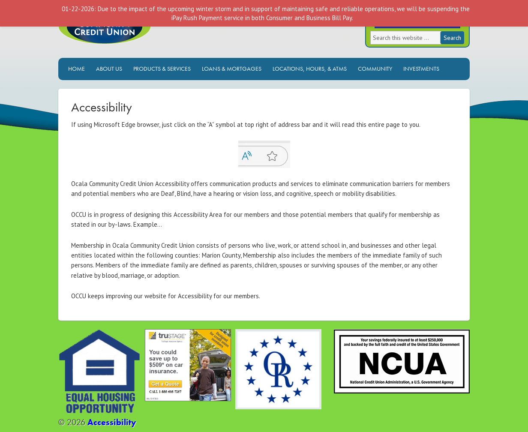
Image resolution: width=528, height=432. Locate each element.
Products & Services (162, 68)
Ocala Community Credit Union (133, 33)
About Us (109, 68)
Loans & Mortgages (231, 68)
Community (375, 68)
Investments (421, 68)
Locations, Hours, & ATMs (310, 68)
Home (76, 68)
